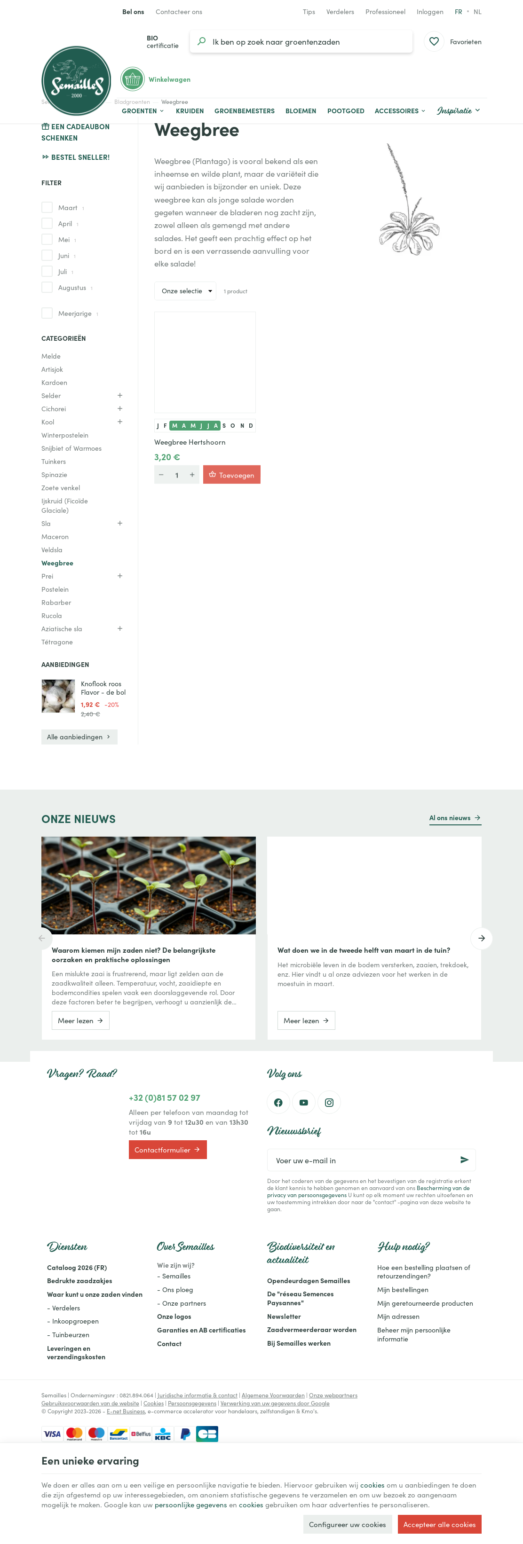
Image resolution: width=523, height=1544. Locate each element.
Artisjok (52, 369)
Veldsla (52, 549)
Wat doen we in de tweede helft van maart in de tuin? (363, 950)
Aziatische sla (61, 628)
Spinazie (54, 474)
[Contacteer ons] (179, 11)
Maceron (55, 536)
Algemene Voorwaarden (273, 1395)
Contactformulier (168, 1149)
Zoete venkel (60, 487)
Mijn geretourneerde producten (425, 1303)
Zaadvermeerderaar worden (312, 1329)
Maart (71, 207)
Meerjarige (78, 313)
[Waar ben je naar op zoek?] (301, 41)
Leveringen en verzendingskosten (76, 1352)
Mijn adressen (398, 1316)
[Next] (481, 938)
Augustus (75, 287)
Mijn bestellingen (402, 1289)
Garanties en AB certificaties (201, 1329)
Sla (46, 523)
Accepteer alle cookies (440, 1524)
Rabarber (56, 602)
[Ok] (464, 1160)
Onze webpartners (333, 1395)
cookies (372, 1484)
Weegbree (57, 562)
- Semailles (173, 1275)
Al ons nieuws (450, 817)
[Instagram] (329, 1102)
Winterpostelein (64, 434)
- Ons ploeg (175, 1289)
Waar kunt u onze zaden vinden (95, 1294)
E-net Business (126, 1411)
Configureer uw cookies (347, 1524)
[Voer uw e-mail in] (371, 1160)
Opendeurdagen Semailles (308, 1280)
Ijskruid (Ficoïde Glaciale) (64, 505)
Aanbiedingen (65, 664)
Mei (67, 239)
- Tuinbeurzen (68, 1334)
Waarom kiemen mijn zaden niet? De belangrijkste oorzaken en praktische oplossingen (133, 954)
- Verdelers (63, 1307)
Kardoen (54, 382)
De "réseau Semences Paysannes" (300, 1298)
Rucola (51, 615)
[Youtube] (304, 1102)
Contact (169, 1343)
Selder (51, 395)
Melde (51, 356)
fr (458, 11)
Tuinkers (53, 461)
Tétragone (57, 641)
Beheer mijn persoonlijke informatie (414, 1334)
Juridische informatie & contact (198, 1395)
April (68, 223)
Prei (47, 575)
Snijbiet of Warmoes (71, 448)
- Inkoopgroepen (73, 1320)
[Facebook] (278, 1102)
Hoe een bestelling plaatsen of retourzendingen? (423, 1271)
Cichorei (53, 408)
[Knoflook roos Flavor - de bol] (58, 696)
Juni (67, 255)
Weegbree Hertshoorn (190, 442)
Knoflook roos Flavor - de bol (103, 687)
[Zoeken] (201, 41)
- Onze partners (181, 1303)
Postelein (55, 589)
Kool (47, 421)
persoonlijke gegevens (191, 1504)
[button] (400, 111)
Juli (65, 271)
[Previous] (41, 938)
